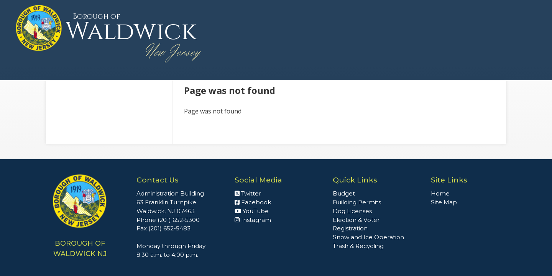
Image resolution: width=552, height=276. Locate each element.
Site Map (444, 202)
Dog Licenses (352, 211)
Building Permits (357, 202)
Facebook (253, 202)
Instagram (253, 219)
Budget (344, 193)
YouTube (252, 211)
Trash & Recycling (358, 246)
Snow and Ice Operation (368, 237)
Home (440, 193)
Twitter (248, 193)
